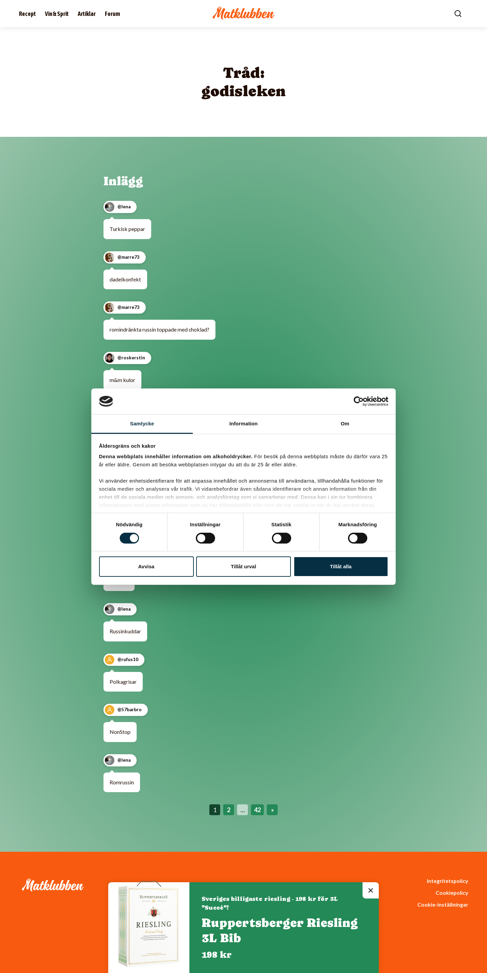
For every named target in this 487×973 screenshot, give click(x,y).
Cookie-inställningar (442, 904)
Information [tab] (243, 423)
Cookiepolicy (452, 892)
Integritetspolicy (447, 880)
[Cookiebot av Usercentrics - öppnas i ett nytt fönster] (358, 401)
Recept (27, 13)
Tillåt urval (243, 566)
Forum (112, 13)
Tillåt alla (341, 566)
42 (257, 809)
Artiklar (87, 13)
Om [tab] (345, 423)
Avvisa (146, 566)
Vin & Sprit (57, 13)
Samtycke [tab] (142, 423)
